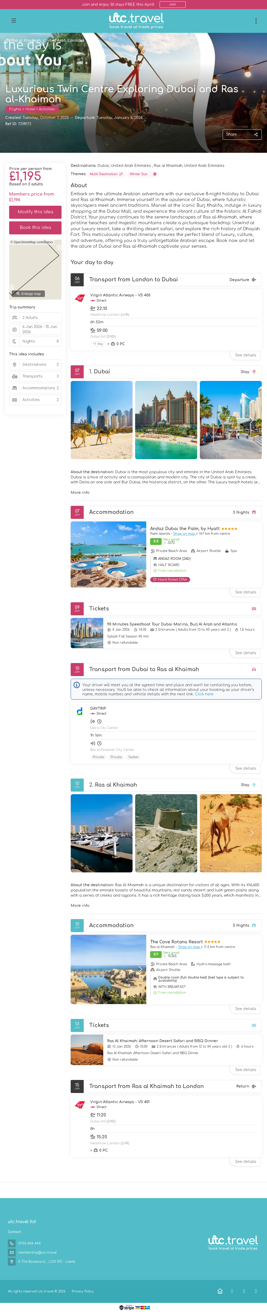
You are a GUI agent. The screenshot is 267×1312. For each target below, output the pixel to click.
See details (245, 355)
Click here (204, 694)
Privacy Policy (83, 1291)
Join (172, 4)
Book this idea (35, 227)
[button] (81, 420)
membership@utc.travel (37, 1252)
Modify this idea (35, 212)
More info (80, 493)
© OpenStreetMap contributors (31, 242)
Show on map (184, 534)
